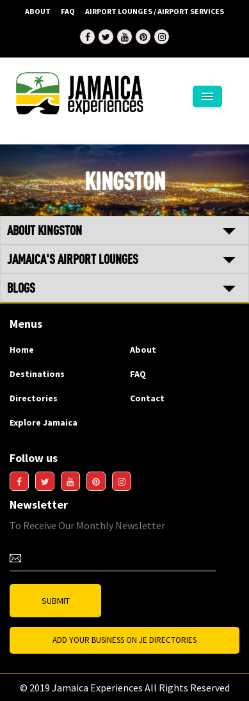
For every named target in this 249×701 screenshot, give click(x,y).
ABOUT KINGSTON (44, 230)
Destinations (37, 374)
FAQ (68, 11)
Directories (34, 398)
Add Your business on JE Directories (124, 640)
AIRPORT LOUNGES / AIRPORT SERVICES (154, 11)
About (38, 11)
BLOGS (21, 288)
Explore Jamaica (43, 422)
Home (22, 349)
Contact (147, 398)
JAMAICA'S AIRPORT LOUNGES (72, 259)
